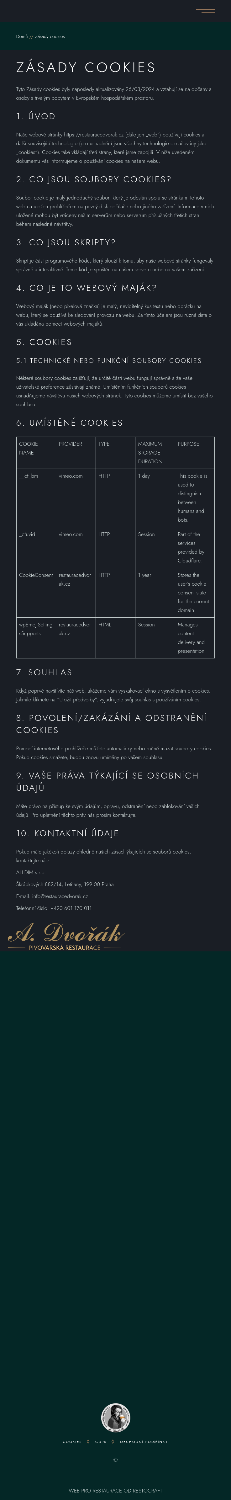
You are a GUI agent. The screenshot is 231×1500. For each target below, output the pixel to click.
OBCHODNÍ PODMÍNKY (144, 1441)
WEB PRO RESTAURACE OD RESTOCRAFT (115, 1490)
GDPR (101, 1441)
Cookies (72, 1441)
